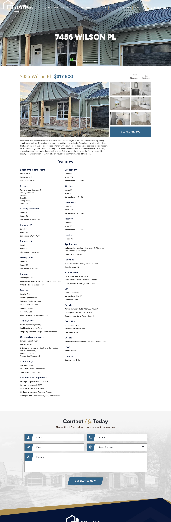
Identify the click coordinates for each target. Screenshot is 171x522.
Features (64, 161)
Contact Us (138, 8)
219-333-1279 (159, 7)
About (56, 8)
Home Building (67, 8)
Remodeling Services (85, 8)
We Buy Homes (102, 8)
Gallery (112, 8)
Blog (129, 8)
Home (49, 8)
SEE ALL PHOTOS (130, 131)
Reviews (121, 8)
